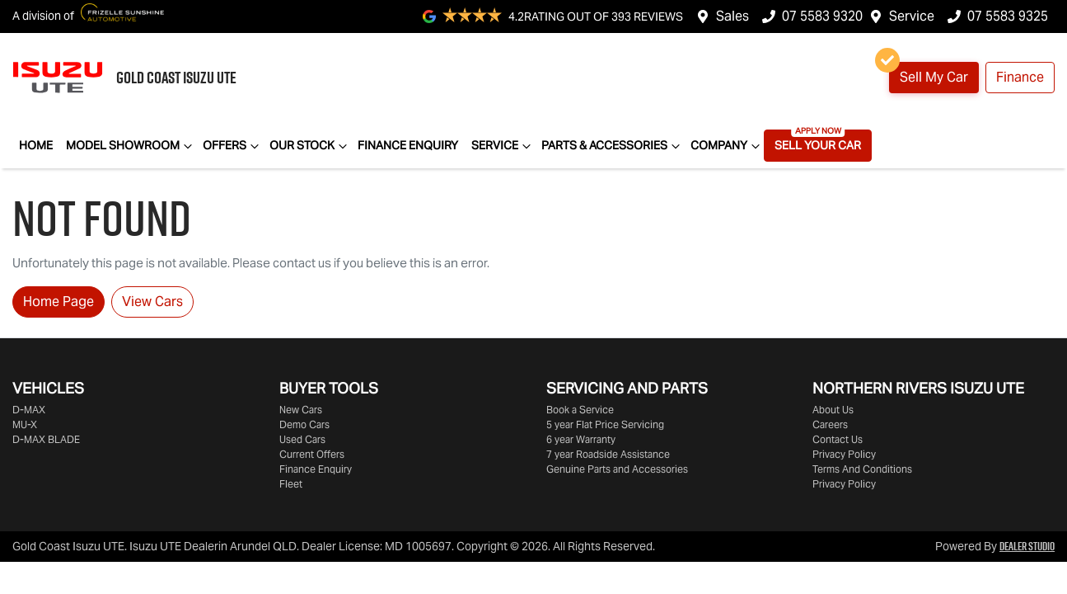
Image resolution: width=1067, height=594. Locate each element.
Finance (1020, 77)
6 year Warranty (580, 439)
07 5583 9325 (1007, 16)
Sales (732, 16)
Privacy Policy (844, 454)
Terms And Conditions (862, 469)
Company (727, 146)
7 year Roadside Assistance (608, 454)
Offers (233, 146)
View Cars (152, 301)
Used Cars (302, 439)
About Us (833, 409)
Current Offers (311, 454)
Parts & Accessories (612, 146)
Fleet (290, 484)
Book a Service (580, 409)
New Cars (300, 409)
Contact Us (837, 439)
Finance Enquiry (408, 145)
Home (36, 145)
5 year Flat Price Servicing (605, 424)
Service (911, 16)
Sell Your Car (818, 145)
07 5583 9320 (822, 16)
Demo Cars (304, 424)
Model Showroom (131, 146)
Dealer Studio (1027, 546)
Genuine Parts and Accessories (617, 469)
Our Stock (310, 146)
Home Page (58, 301)
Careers (830, 424)
